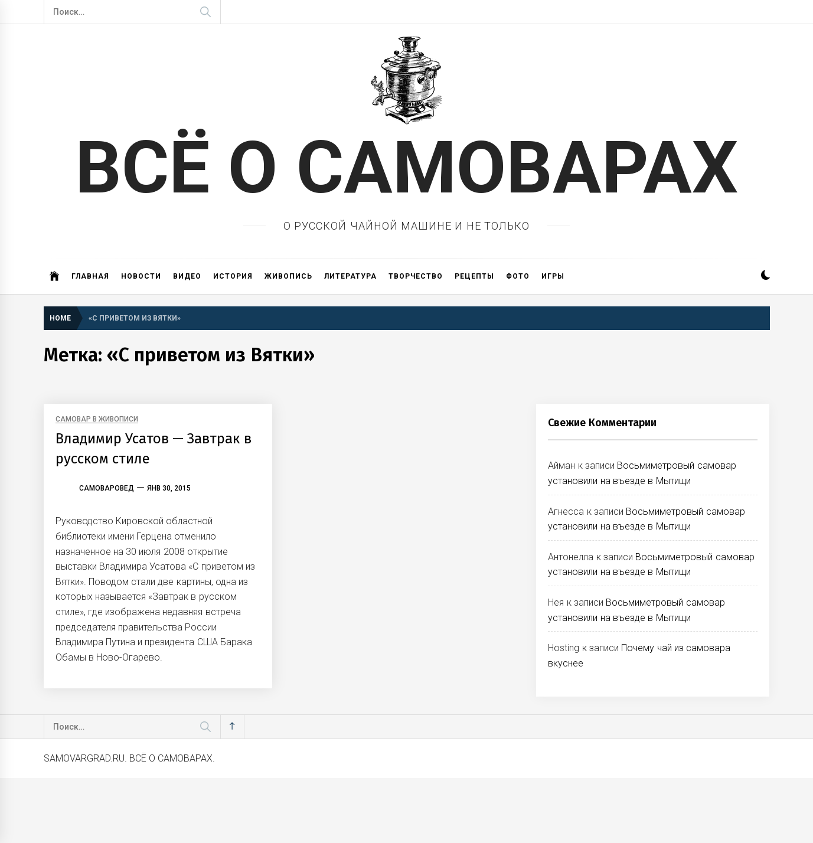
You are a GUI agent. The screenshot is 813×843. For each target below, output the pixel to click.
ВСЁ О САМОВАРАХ (406, 167)
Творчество (415, 276)
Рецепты (474, 276)
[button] (765, 276)
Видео (187, 276)
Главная (90, 276)
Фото (518, 276)
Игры (552, 276)
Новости (141, 276)
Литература (350, 276)
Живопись (288, 276)
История (233, 276)
